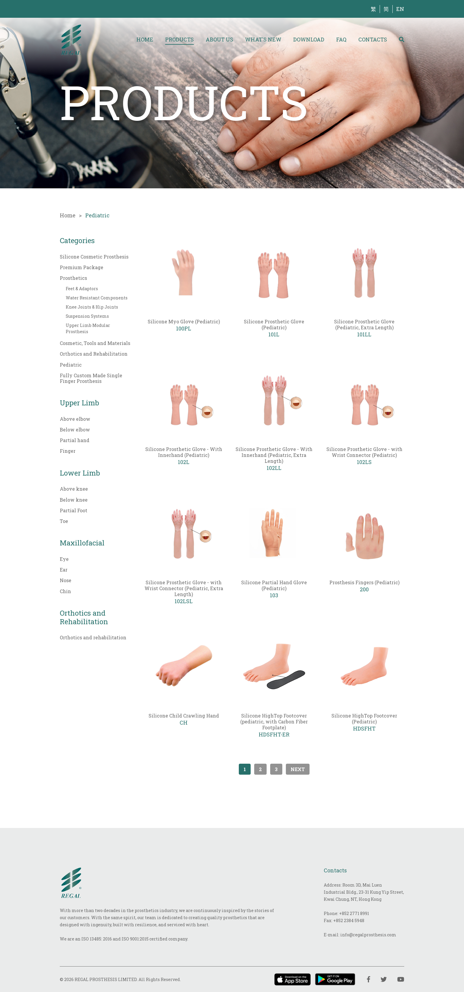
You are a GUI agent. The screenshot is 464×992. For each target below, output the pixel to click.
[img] (71, 39)
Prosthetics (73, 278)
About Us (219, 39)
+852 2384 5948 (348, 920)
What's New (263, 39)
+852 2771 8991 (354, 913)
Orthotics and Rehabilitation (94, 354)
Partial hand (74, 440)
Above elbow (75, 419)
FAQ (341, 39)
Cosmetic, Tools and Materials (95, 343)
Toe (64, 521)
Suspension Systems (87, 316)
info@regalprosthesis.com (368, 935)
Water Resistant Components (97, 298)
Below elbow (75, 429)
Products (179, 39)
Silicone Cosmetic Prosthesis (94, 256)
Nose (65, 580)
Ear (63, 569)
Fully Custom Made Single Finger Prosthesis (91, 378)
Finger (67, 451)
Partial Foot (73, 510)
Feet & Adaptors (82, 288)
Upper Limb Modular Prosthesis (88, 328)
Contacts (372, 39)
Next (298, 769)
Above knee (74, 489)
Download (308, 39)
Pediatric (71, 365)
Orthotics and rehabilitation (93, 637)
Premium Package (81, 267)
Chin (65, 591)
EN (400, 8)
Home (144, 39)
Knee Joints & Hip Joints (92, 307)
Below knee (74, 500)
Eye (64, 559)
